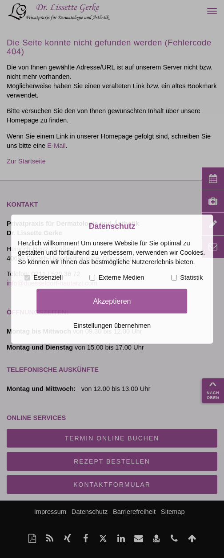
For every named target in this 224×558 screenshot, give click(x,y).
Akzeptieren (112, 301)
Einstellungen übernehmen (112, 325)
